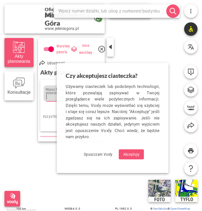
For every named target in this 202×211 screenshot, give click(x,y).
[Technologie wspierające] (191, 29)
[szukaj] (173, 11)
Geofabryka (160, 208)
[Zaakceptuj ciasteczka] (131, 154)
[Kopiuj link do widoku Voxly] (191, 125)
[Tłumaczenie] (191, 47)
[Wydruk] (191, 150)
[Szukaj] (112, 11)
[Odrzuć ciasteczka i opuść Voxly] (98, 154)
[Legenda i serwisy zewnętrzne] (191, 90)
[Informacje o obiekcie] (191, 72)
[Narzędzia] (191, 107)
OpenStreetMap (180, 208)
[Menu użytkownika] (191, 11)
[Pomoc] (191, 168)
